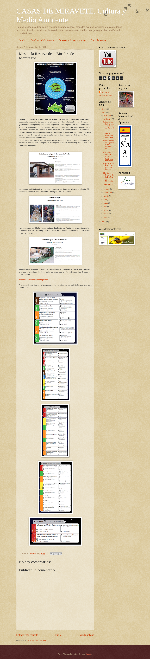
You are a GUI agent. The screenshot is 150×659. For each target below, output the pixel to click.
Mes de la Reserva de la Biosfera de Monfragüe (108, 177)
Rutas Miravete (99, 40)
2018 (104, 109)
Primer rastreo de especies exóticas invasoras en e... (108, 145)
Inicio (22, 40)
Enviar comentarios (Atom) (36, 640)
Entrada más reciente (27, 635)
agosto (106, 196)
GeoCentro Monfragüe (42, 40)
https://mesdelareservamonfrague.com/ (34, 280)
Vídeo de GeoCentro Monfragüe (108, 135)
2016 (104, 222)
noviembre (108, 119)
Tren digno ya (108, 184)
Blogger (88, 654)
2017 (104, 112)
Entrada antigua (86, 635)
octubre (107, 189)
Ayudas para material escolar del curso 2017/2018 (108, 156)
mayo (106, 203)
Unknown (105, 92)
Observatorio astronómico (72, 40)
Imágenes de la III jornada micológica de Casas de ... (108, 126)
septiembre (108, 192)
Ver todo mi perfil (105, 95)
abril (105, 207)
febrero (106, 214)
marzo (106, 210)
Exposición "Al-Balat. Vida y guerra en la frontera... (108, 166)
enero (106, 217)
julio (105, 200)
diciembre (107, 115)
